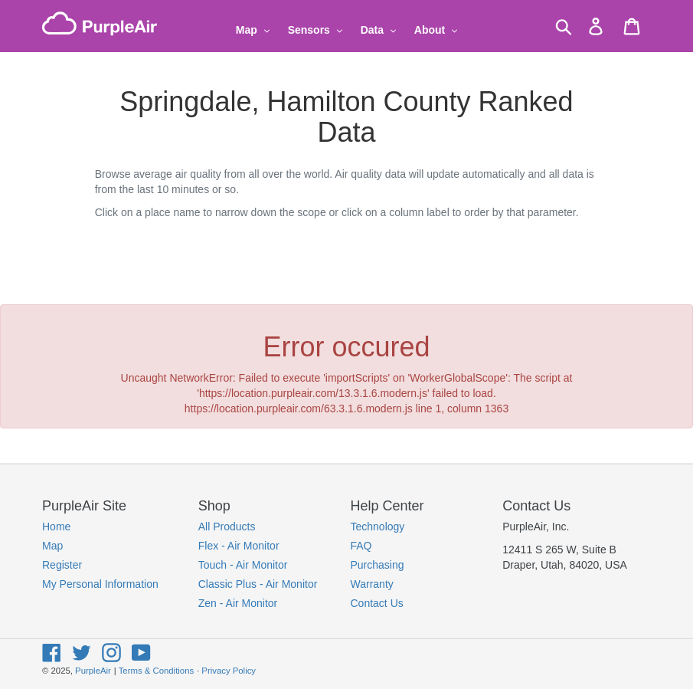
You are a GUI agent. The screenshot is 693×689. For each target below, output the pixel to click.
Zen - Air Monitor (237, 603)
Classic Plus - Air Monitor (258, 584)
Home (56, 526)
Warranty (372, 584)
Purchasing (377, 565)
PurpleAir (93, 670)
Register (62, 565)
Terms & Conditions (156, 670)
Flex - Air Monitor (238, 546)
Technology (378, 526)
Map (52, 546)
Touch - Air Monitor (243, 565)
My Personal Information (100, 584)
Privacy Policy (228, 670)
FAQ (361, 546)
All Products (227, 526)
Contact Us (377, 603)
